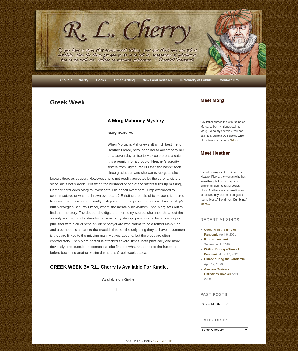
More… (236, 140)
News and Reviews (157, 80)
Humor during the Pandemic (224, 259)
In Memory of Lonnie (196, 80)
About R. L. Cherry (73, 80)
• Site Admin (162, 341)
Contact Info (229, 80)
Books (101, 80)
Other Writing (124, 80)
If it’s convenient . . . (218, 239)
